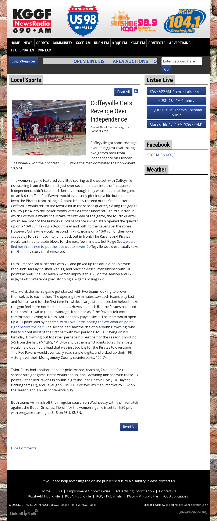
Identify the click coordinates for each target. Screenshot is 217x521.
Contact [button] (45, 50)
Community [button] (62, 43)
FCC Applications (176, 496)
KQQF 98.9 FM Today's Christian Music (176, 112)
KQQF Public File (109, 496)
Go (166, 69)
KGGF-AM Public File (44, 496)
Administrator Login (196, 505)
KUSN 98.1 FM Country (176, 100)
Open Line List (93, 61)
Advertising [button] (180, 43)
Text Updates (22, 50)
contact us (167, 481)
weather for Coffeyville (176, 223)
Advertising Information (135, 491)
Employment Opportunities (88, 491)
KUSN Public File (78, 496)
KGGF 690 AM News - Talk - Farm (176, 91)
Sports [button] (42, 43)
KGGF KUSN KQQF (161, 154)
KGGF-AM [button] (83, 43)
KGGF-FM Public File (143, 496)
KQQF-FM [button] (119, 43)
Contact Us (168, 491)
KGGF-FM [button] (138, 43)
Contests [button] (157, 43)
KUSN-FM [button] (101, 43)
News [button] (28, 43)
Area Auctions (133, 61)
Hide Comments (23, 448)
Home (15, 43)
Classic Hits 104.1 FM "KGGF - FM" (176, 124)
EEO (59, 491)
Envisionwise (160, 505)
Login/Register (23, 61)
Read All (123, 91)
